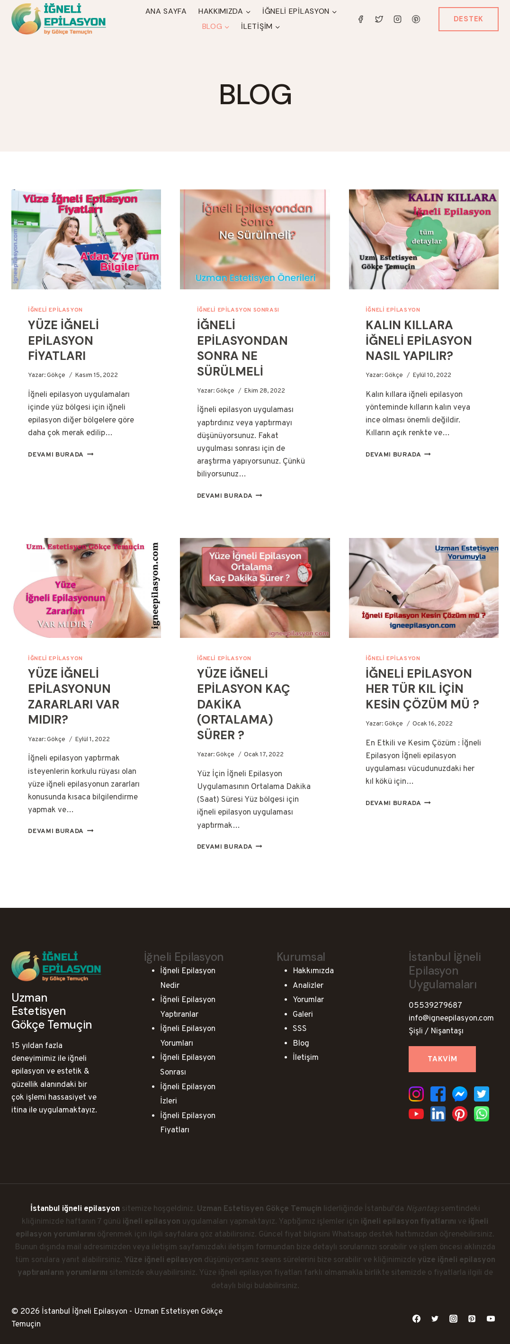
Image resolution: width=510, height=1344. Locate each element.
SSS (300, 1029)
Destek (468, 19)
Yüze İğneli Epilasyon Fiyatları (63, 340)
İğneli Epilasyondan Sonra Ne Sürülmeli (242, 348)
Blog (301, 1044)
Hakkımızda (313, 971)
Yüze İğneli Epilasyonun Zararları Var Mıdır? (73, 697)
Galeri (303, 1015)
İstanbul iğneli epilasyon (75, 1209)
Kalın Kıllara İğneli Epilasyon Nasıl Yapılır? (419, 340)
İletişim (306, 1058)
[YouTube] (491, 1318)
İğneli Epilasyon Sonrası (238, 310)
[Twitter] (379, 19)
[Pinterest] (416, 19)
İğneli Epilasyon (55, 310)
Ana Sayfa (166, 11)
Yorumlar (308, 1000)
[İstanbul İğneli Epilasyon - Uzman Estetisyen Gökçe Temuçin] (58, 19)
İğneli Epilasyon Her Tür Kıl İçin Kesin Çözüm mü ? (422, 689)
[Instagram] (398, 19)
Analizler (308, 986)
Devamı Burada (60, 455)
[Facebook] (361, 19)
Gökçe (56, 375)
